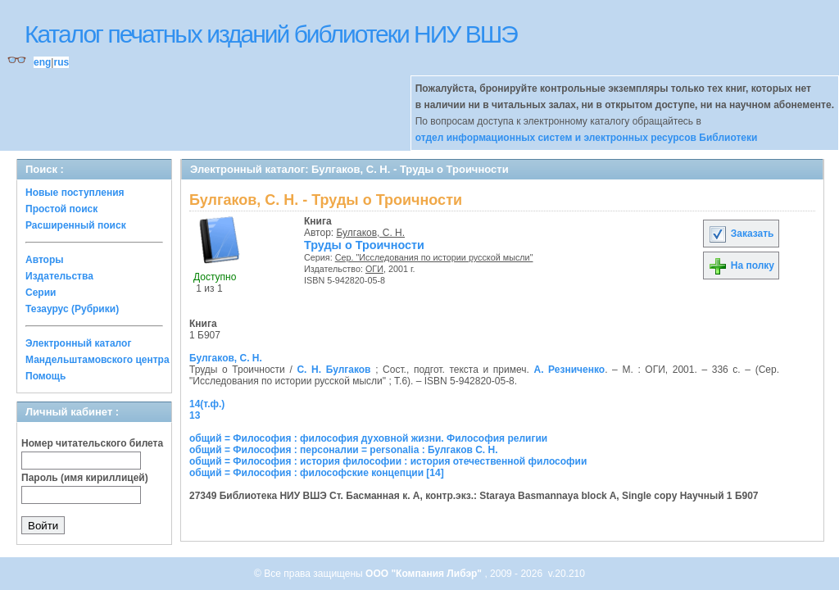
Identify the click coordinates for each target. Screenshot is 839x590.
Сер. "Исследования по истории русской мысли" (434, 257)
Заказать (740, 233)
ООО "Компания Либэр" (424, 573)
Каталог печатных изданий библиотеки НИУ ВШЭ (271, 34)
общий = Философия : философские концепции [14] (316, 473)
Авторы (44, 260)
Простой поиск (61, 209)
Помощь (45, 376)
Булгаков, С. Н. (371, 232)
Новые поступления (75, 192)
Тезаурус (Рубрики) (72, 309)
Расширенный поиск (75, 225)
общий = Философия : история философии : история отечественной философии (388, 461)
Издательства (59, 276)
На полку (741, 265)
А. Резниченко (569, 369)
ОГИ (374, 269)
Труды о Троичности (364, 245)
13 (194, 415)
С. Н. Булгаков (333, 369)
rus (61, 62)
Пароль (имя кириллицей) (84, 477)
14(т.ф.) (206, 404)
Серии (40, 292)
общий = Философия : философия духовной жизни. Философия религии (368, 438)
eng (42, 62)
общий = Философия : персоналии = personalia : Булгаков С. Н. (343, 450)
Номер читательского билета (92, 443)
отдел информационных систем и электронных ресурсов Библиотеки (586, 137)
